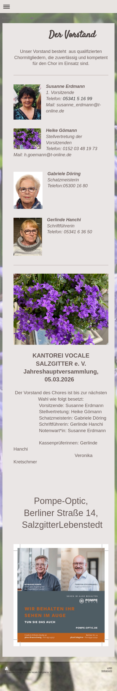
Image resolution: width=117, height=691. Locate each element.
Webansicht (106, 671)
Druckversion (14, 669)
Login (109, 668)
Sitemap (27, 669)
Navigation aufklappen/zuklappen (58, 6)
